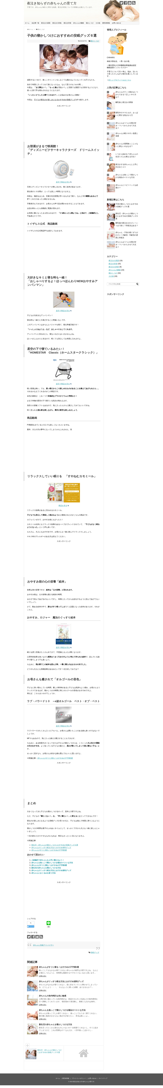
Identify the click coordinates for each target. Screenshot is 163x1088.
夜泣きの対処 (56, 23)
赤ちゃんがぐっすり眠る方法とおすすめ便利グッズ (51, 847)
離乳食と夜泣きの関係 (124, 102)
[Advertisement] (63, 122)
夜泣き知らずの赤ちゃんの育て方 (52, 3)
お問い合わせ (116, 23)
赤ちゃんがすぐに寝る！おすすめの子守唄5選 (55, 758)
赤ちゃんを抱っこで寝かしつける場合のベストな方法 (52, 863)
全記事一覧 (35, 23)
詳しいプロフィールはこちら (120, 80)
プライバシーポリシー (79, 1078)
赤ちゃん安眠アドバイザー (43, 945)
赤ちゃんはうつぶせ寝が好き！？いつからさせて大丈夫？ (126, 125)
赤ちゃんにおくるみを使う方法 (43, 873)
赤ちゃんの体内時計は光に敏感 (52, 996)
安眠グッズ (95, 952)
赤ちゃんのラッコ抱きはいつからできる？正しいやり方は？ (127, 94)
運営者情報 (106, 23)
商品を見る (64, 506)
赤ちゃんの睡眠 (78, 23)
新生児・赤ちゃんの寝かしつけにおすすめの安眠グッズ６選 (54, 845)
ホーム (27, 23)
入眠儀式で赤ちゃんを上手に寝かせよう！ (47, 860)
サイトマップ (103, 1078)
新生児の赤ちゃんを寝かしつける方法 (46, 868)
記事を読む (42, 976)
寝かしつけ (90, 23)
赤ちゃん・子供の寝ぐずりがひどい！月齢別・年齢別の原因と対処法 (127, 235)
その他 (98, 23)
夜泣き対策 (67, 23)
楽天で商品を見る (63, 182)
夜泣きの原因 (45, 23)
